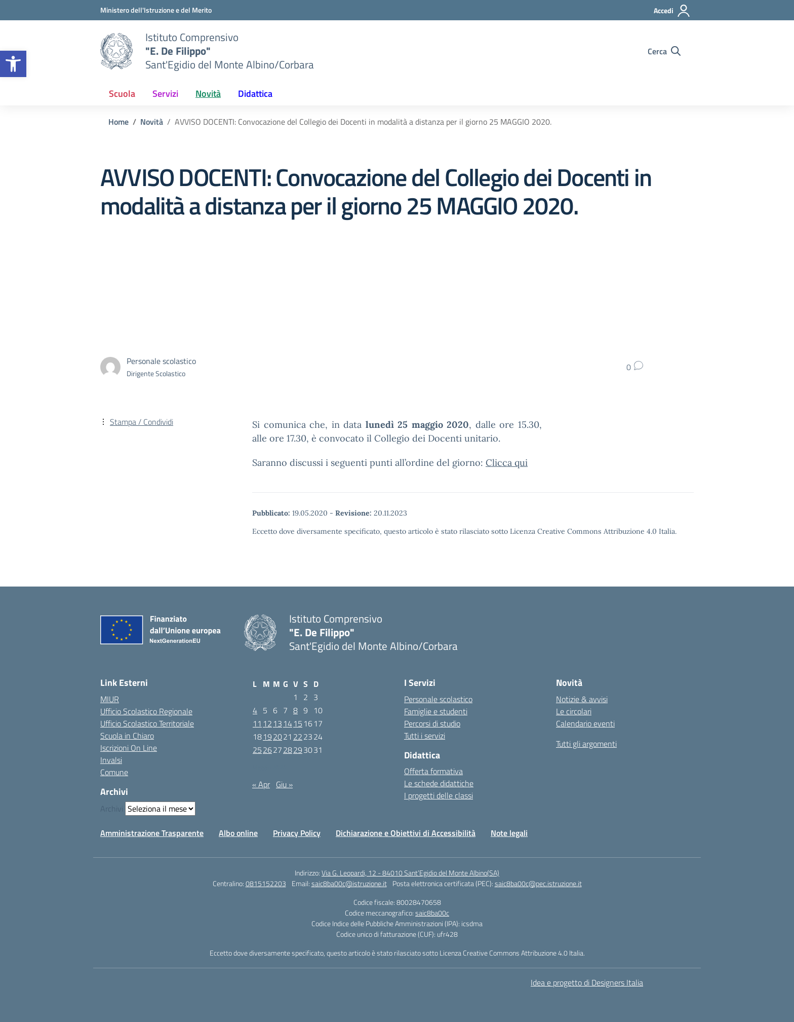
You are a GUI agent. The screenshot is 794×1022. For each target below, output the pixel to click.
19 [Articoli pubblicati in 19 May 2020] (267, 737)
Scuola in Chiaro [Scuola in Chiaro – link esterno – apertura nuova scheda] (127, 735)
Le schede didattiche (438, 783)
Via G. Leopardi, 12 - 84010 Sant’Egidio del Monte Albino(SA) (410, 872)
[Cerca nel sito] (664, 51)
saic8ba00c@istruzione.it (349, 883)
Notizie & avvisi (582, 699)
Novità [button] (208, 93)
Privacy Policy (297, 833)
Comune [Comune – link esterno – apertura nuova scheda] (114, 772)
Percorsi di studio (432, 723)
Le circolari (573, 711)
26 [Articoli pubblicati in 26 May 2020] (267, 750)
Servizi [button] (165, 93)
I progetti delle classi (438, 795)
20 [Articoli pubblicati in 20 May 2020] (277, 737)
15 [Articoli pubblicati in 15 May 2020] (297, 723)
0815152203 (266, 883)
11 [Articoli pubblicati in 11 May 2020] (257, 723)
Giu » (284, 784)
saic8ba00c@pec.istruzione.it (538, 883)
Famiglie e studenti (435, 711)
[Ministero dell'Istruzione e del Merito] (156, 10)
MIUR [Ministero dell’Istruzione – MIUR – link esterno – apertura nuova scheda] (109, 699)
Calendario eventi (585, 723)
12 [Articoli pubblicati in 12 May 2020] (267, 723)
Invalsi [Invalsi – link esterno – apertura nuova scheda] (111, 760)
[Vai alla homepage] (116, 51)
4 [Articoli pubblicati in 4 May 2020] (255, 710)
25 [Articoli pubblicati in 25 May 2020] (257, 750)
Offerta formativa (433, 771)
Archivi (111, 808)
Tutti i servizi (424, 735)
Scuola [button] (122, 93)
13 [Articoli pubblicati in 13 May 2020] (277, 723)
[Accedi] (672, 10)
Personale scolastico (438, 699)
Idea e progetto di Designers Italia (587, 982)
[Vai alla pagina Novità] (151, 122)
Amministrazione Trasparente (152, 833)
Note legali (509, 833)
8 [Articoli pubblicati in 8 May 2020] (295, 710)
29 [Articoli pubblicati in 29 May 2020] (297, 750)
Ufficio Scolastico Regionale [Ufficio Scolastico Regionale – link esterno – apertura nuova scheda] (146, 711)
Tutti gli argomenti (586, 744)
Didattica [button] (255, 93)
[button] (13, 64)
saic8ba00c (432, 912)
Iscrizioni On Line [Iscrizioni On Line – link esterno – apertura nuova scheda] (128, 748)
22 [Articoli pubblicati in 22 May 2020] (297, 737)
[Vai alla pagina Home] (118, 122)
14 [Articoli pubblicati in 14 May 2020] (287, 723)
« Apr (261, 784)
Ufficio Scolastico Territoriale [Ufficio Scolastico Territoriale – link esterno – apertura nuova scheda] (147, 723)
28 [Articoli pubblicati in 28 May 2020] (287, 750)
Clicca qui (507, 462)
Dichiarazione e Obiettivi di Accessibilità (405, 833)
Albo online (238, 833)
